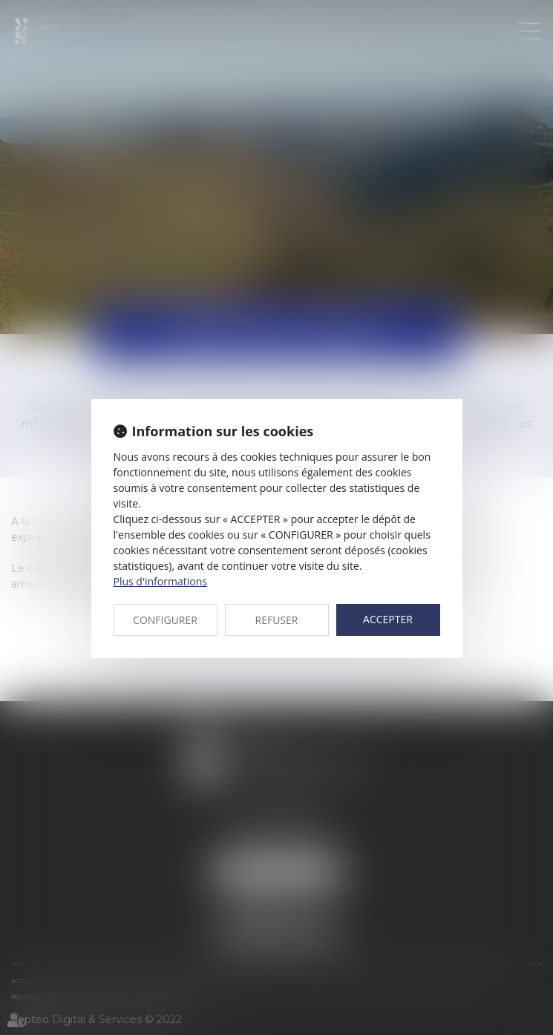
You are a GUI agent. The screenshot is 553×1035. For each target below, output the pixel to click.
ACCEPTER (388, 619)
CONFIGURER (165, 620)
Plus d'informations (160, 581)
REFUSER (276, 620)
